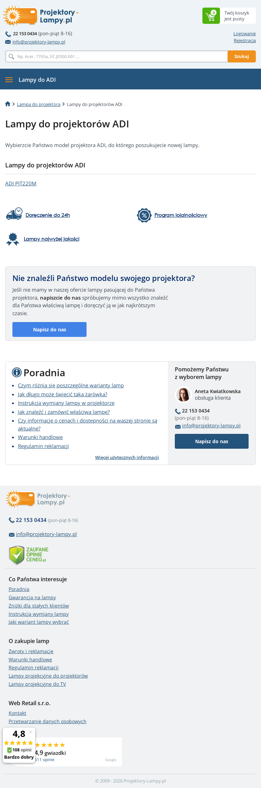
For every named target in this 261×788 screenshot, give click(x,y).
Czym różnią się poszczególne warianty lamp (71, 385)
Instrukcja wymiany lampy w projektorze (66, 402)
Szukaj (241, 56)
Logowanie (244, 33)
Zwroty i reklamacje (31, 651)
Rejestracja (245, 40)
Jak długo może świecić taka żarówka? (62, 394)
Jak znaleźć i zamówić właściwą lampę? (64, 411)
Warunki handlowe (40, 437)
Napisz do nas (49, 329)
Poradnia (19, 589)
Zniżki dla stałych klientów (39, 605)
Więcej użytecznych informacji (127, 457)
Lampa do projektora (38, 104)
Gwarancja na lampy (32, 597)
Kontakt (17, 713)
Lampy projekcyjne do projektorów (48, 675)
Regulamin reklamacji (43, 445)
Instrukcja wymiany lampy (39, 614)
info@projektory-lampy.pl (35, 42)
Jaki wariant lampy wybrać (39, 622)
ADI (21, 183)
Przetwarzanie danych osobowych (48, 721)
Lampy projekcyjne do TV (37, 684)
